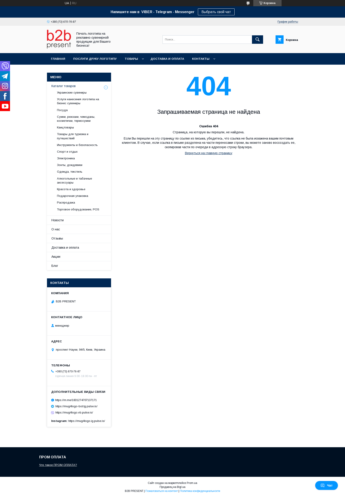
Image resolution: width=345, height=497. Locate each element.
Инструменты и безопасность (77, 145)
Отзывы (57, 238)
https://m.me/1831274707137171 (76, 400)
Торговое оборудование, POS (78, 209)
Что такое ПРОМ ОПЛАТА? (58, 465)
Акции (55, 256)
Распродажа (66, 202)
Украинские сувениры (72, 92)
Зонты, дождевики (69, 165)
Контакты (200, 58)
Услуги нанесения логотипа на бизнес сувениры (78, 101)
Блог (54, 265)
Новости (57, 220)
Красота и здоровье (71, 189)
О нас (55, 229)
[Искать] (257, 39)
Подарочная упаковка (72, 196)
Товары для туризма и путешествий (72, 136)
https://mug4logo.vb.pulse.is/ (74, 412)
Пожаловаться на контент (161, 491)
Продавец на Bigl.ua (172, 487)
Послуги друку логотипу (95, 58)
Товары (131, 58)
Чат (327, 485)
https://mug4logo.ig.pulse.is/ (86, 421)
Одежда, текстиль (69, 171)
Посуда (62, 110)
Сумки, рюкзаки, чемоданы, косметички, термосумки (76, 118)
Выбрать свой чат (216, 12)
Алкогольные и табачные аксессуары (74, 180)
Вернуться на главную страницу (208, 153)
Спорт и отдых (67, 151)
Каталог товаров (63, 86)
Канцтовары (65, 127)
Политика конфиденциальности (200, 491)
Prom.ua (192, 483)
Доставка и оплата (167, 58)
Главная (58, 58)
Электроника (66, 158)
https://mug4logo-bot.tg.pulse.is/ (76, 406)
